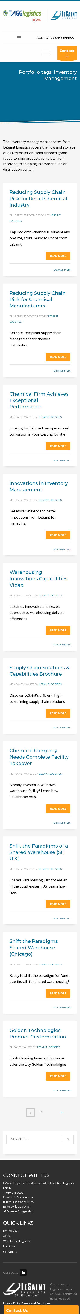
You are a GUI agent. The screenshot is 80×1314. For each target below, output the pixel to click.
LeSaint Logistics (50, 417)
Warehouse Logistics (16, 1241)
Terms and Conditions (36, 1303)
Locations (9, 1246)
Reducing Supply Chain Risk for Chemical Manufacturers (38, 299)
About (7, 1236)
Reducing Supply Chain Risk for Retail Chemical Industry (38, 198)
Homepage (10, 1231)
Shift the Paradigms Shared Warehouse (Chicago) (34, 947)
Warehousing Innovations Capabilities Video (39, 578)
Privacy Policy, (12, 1303)
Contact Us (10, 1252)
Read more (58, 256)
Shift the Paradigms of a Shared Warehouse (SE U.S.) (39, 852)
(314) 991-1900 (65, 37)
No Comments (61, 270)
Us (67, 54)
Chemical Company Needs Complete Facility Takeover (39, 757)
